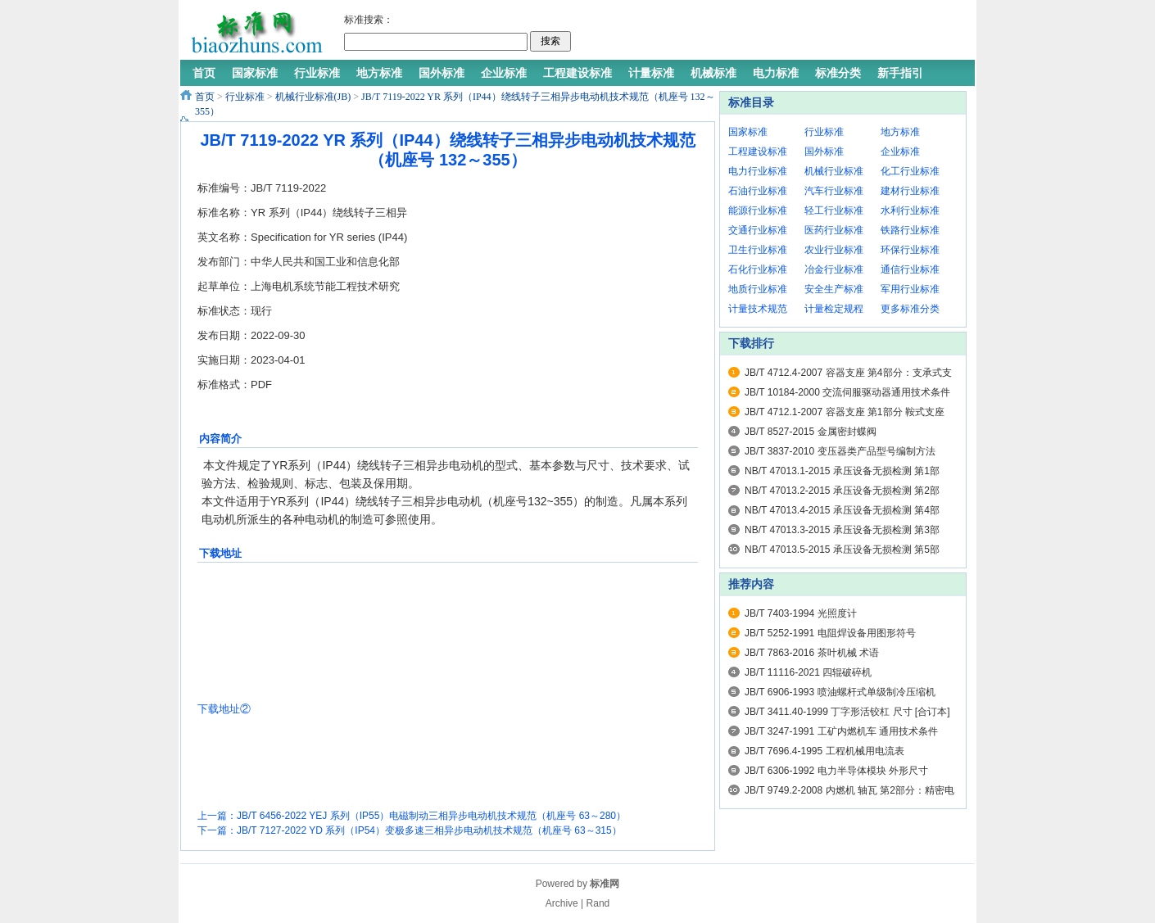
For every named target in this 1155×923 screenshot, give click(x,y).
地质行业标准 (757, 289)
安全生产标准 (833, 289)
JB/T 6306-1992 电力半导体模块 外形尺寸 (836, 770)
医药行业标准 (833, 230)
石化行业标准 (757, 269)
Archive (562, 903)
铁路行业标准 (910, 230)
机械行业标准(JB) (313, 96)
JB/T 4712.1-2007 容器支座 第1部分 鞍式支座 (844, 412)
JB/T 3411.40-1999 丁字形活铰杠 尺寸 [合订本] (847, 711)
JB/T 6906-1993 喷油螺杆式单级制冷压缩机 (840, 692)
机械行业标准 (833, 171)
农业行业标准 (833, 250)
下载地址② (224, 709)
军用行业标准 (910, 289)
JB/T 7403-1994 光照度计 (801, 613)
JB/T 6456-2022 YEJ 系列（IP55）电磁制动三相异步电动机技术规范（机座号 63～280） (431, 815)
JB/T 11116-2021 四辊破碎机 (808, 672)
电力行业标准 (757, 171)
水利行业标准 (910, 210)
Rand (598, 903)
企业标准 (900, 151)
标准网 (604, 883)
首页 (205, 96)
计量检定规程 (833, 308)
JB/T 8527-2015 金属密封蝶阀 (810, 431)
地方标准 (900, 132)
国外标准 (824, 151)
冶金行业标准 (833, 269)
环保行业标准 (910, 250)
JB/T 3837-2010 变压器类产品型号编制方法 (840, 451)
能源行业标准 (757, 210)
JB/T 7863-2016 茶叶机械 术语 (812, 652)
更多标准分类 (910, 308)
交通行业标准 (757, 230)
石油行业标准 (757, 191)
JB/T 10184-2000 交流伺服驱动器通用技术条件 (847, 392)
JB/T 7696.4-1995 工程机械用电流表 (824, 751)
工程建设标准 (757, 151)
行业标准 (245, 96)
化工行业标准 (910, 171)
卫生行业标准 (757, 250)
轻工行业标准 (833, 210)
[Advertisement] (769, 32)
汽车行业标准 (833, 191)
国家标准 (748, 132)
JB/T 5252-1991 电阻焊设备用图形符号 (830, 633)
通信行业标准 (910, 269)
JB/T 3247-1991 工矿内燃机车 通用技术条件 (841, 731)
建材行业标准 (910, 191)
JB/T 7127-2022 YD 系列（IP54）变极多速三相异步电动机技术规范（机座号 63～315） (429, 830)
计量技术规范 (757, 308)
